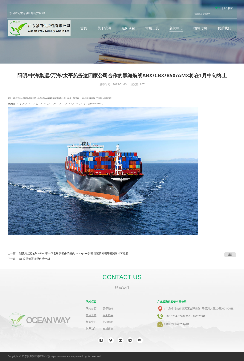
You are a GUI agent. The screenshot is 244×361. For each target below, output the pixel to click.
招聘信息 (200, 28)
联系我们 (224, 28)
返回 (230, 254)
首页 (83, 28)
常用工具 (152, 28)
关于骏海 (104, 28)
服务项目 (128, 28)
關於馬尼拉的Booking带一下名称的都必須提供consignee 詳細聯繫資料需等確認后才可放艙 (73, 253)
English (228, 8)
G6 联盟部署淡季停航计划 (34, 258)
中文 (218, 8)
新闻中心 (176, 28)
